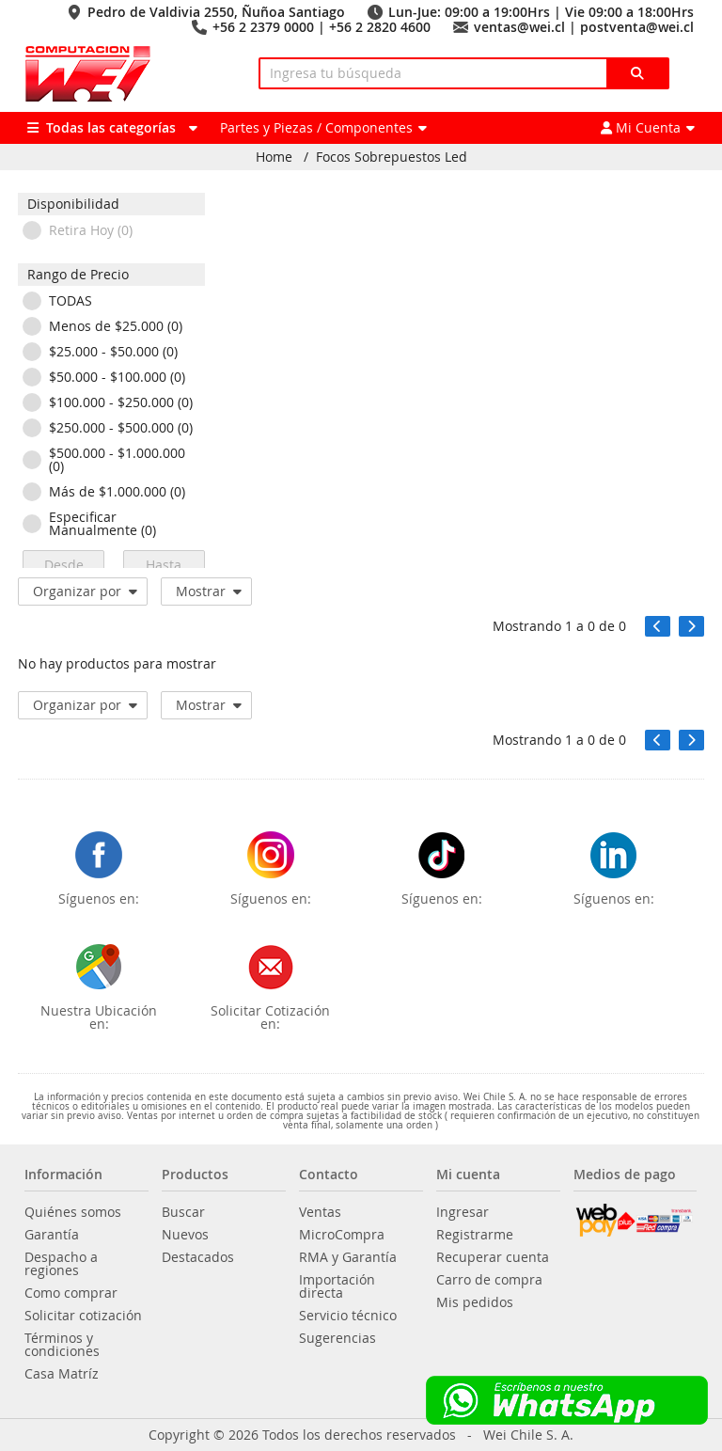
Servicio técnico (348, 1315)
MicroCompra (342, 1234)
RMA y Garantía (348, 1257)
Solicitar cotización (83, 1315)
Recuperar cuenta (492, 1257)
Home (274, 157)
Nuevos (185, 1234)
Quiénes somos (72, 1212)
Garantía (51, 1234)
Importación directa (337, 1286)
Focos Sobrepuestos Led (391, 157)
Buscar (183, 1212)
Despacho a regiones (61, 1264)
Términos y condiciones (62, 1345)
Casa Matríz (61, 1373)
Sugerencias (337, 1338)
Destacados (198, 1257)
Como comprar (71, 1293)
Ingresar (462, 1212)
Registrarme (474, 1234)
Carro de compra (489, 1279)
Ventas (320, 1212)
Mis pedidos (474, 1302)
